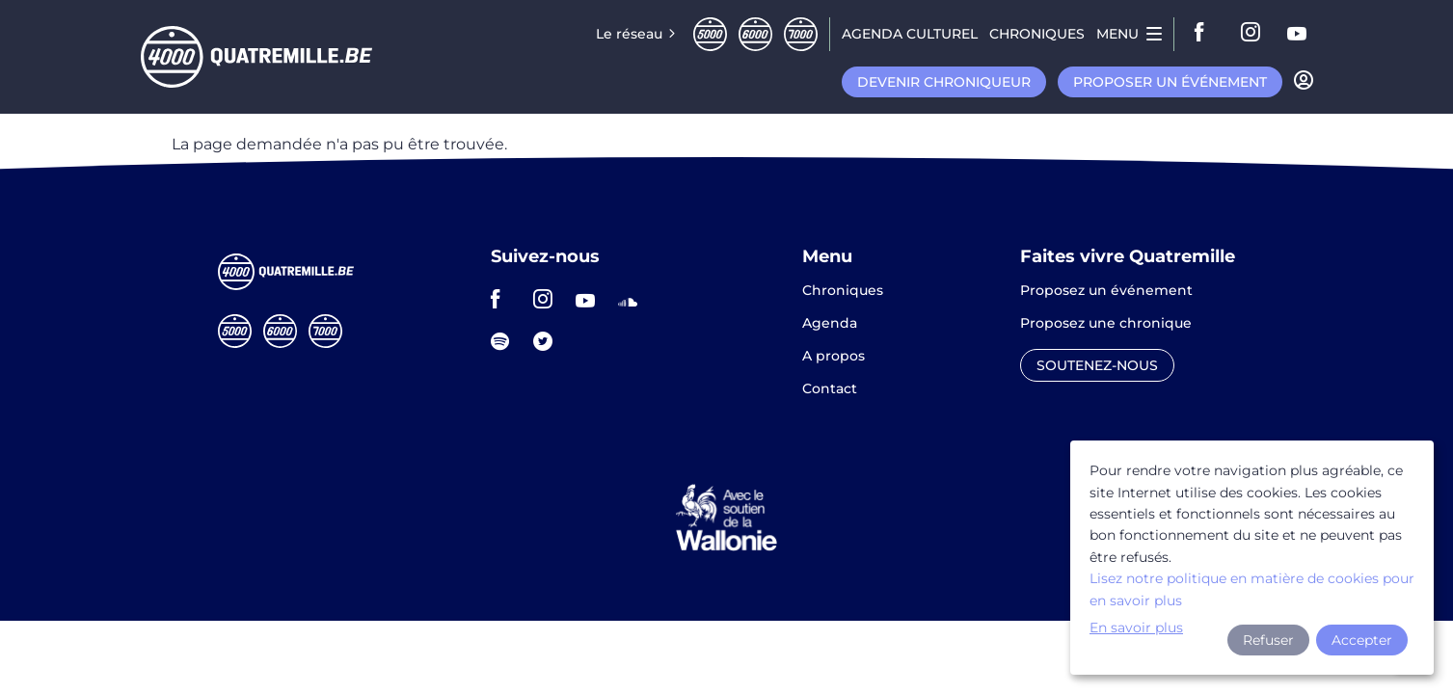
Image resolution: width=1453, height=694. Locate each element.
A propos (833, 356)
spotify (506, 341)
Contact (829, 388)
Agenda (829, 324)
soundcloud (633, 298)
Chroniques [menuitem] (1037, 33)
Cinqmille (710, 34)
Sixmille (755, 34)
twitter (548, 341)
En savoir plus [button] (1136, 627)
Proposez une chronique (1106, 324)
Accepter (1362, 640)
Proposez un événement (1106, 291)
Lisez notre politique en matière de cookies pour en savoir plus (1252, 589)
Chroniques (842, 291)
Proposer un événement (1170, 82)
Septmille (801, 34)
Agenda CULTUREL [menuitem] (910, 33)
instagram (1251, 33)
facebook (1205, 33)
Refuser (1268, 640)
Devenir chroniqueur (944, 82)
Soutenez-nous (1097, 365)
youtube (1297, 33)
